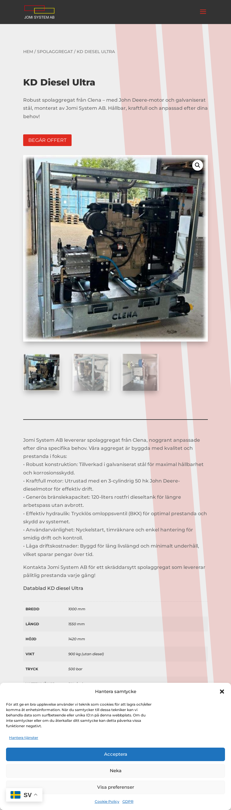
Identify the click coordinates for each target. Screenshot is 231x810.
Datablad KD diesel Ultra (53, 588)
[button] (222, 692)
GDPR (128, 801)
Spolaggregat (55, 51)
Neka (116, 770)
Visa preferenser (115, 787)
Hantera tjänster (23, 737)
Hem (28, 51)
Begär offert (47, 140)
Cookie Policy (107, 801)
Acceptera (115, 754)
